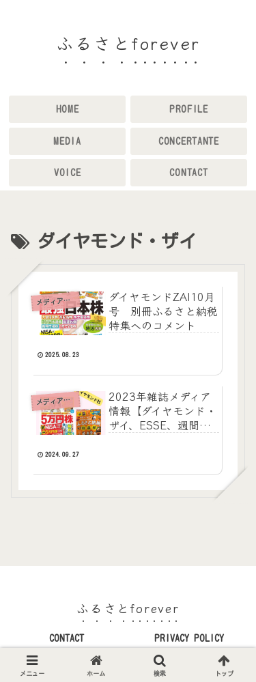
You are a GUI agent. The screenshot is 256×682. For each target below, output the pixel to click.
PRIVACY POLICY (189, 638)
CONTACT (66, 638)
